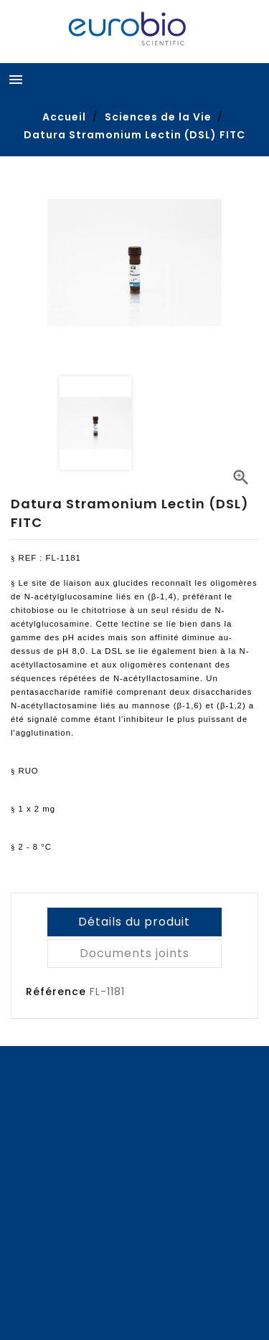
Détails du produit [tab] (134, 921)
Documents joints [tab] (134, 953)
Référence (56, 991)
